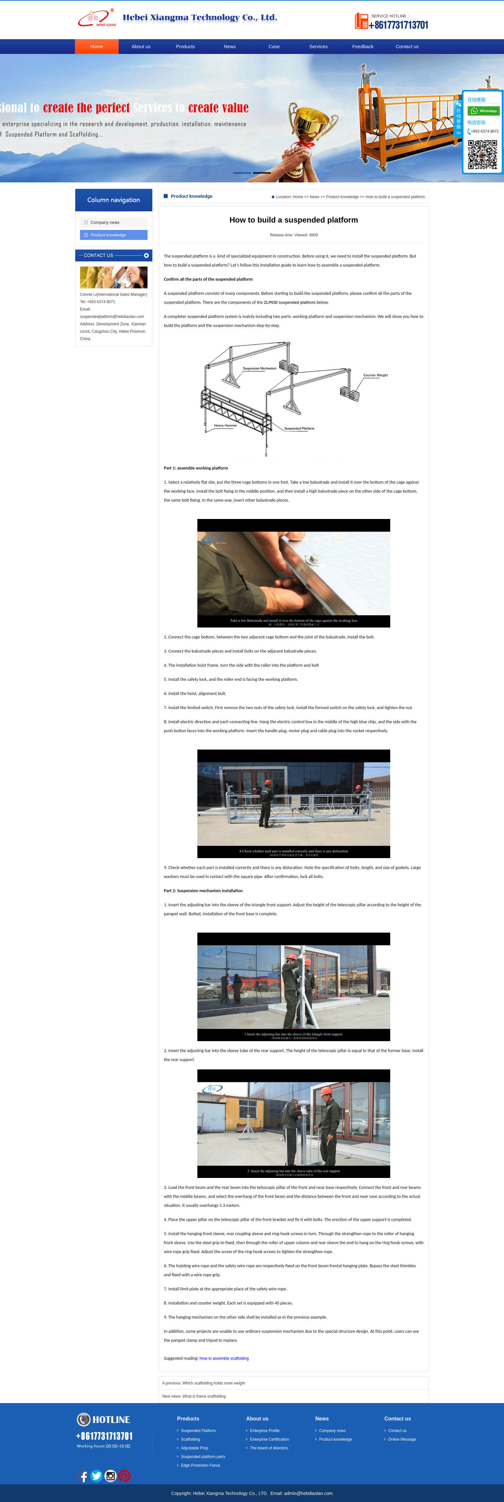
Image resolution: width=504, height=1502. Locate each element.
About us (257, 1418)
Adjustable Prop (194, 1448)
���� (458, 118)
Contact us (397, 1418)
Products (188, 1418)
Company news (105, 222)
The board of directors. (269, 1448)
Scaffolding (190, 1439)
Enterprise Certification (269, 1439)
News (315, 197)
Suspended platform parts (203, 1456)
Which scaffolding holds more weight (214, 1383)
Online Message (402, 1439)
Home (298, 197)
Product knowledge (108, 235)
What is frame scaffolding (204, 1396)
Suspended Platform (198, 1430)
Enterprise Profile (265, 1430)
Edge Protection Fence (200, 1465)
